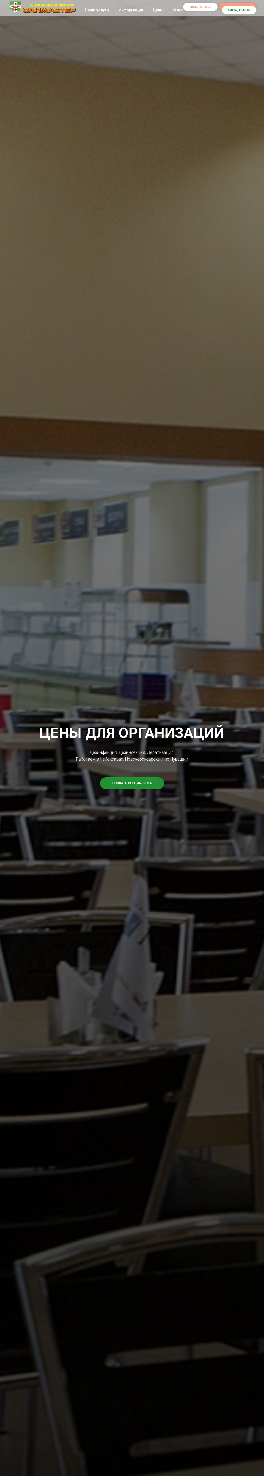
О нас (178, 10)
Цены (158, 10)
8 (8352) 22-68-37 (239, 10)
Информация (131, 10)
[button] (132, 783)
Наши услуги (97, 10)
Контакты (202, 10)
